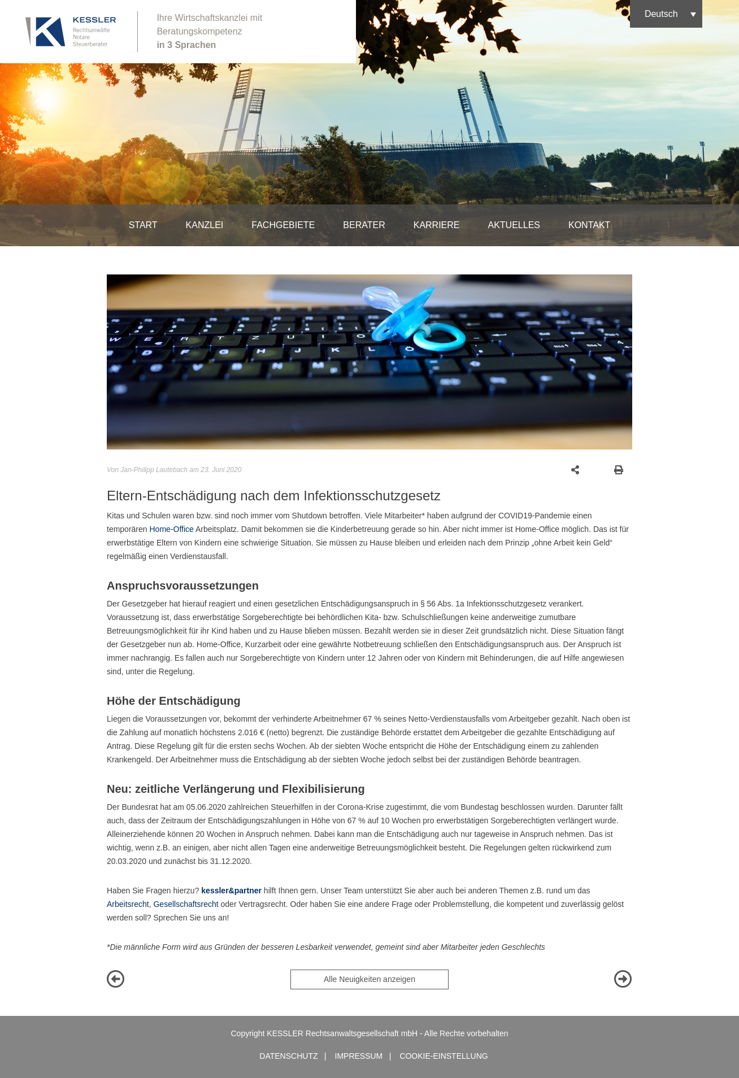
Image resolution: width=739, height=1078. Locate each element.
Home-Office (171, 529)
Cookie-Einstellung (443, 1055)
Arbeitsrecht (128, 904)
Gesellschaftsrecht (185, 904)
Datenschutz (288, 1055)
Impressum (359, 1055)
